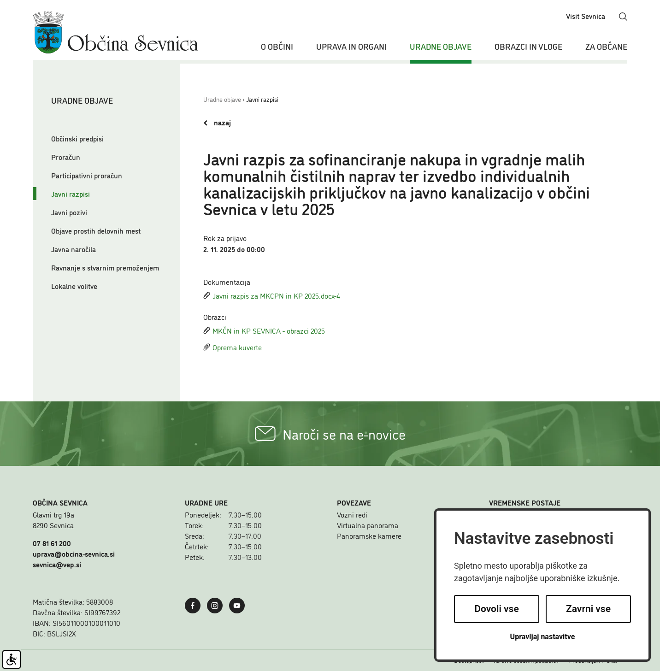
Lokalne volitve (74, 286)
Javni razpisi (70, 193)
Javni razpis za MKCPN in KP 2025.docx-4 (271, 295)
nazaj (217, 122)
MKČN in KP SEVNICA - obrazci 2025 (264, 330)
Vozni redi (352, 514)
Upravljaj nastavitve (542, 636)
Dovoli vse (496, 608)
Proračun (65, 157)
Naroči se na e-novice (330, 433)
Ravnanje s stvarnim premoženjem (105, 267)
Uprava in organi (351, 46)
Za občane (606, 46)
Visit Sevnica (585, 15)
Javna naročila (73, 249)
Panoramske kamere (369, 535)
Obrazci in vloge (528, 46)
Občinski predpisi (77, 138)
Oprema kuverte (232, 347)
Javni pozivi (69, 212)
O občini (277, 46)
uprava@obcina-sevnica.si (74, 553)
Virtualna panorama (367, 525)
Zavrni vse (588, 608)
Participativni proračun (86, 175)
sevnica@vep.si (57, 564)
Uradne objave (440, 46)
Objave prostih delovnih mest (96, 230)
